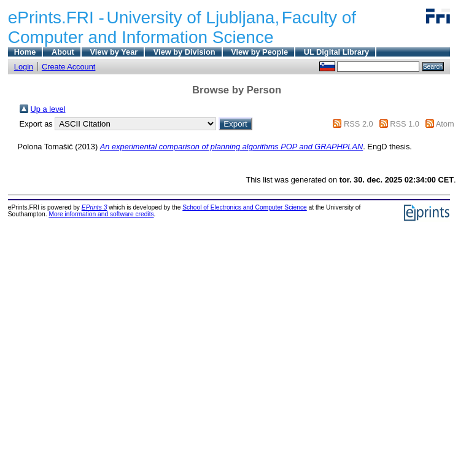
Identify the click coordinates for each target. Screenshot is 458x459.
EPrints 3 (94, 207)
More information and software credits (101, 214)
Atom (445, 123)
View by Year (114, 52)
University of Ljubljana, (193, 17)
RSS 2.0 (358, 123)
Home (25, 52)
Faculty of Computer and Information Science (182, 27)
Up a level (48, 109)
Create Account (69, 66)
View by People (259, 52)
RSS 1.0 (404, 123)
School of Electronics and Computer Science (244, 207)
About (63, 52)
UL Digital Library (336, 52)
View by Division (184, 52)
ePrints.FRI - (56, 17)
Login (23, 66)
